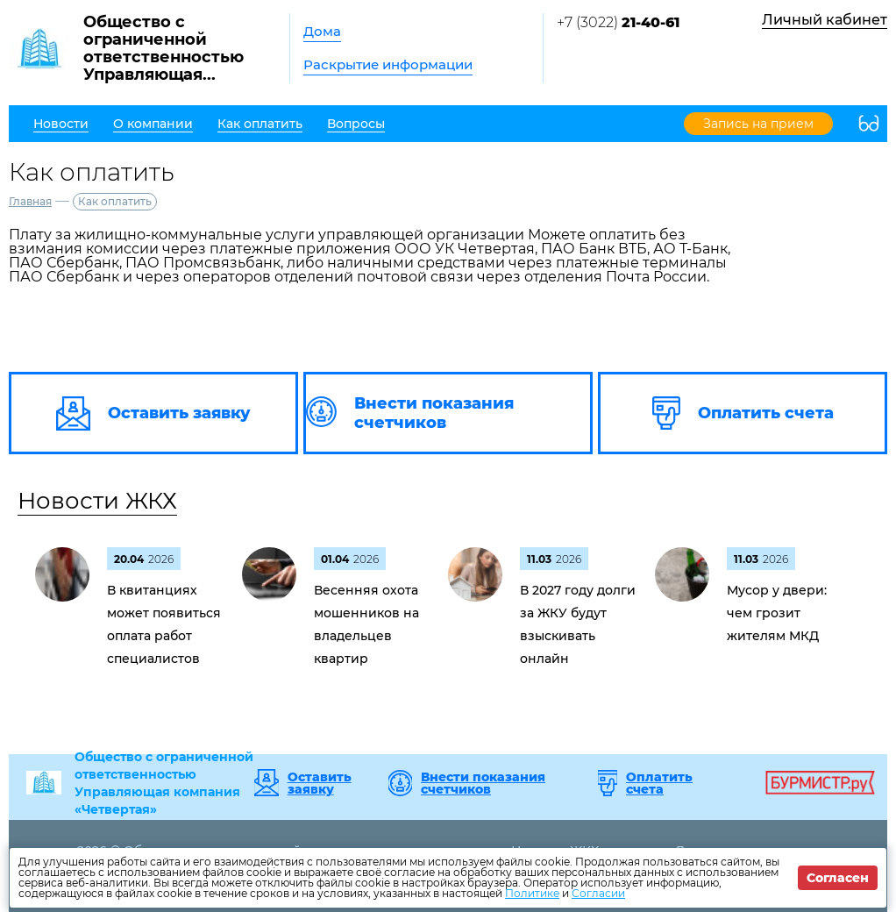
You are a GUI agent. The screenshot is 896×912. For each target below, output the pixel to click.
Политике (532, 893)
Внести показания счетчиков (483, 783)
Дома (322, 31)
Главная (30, 201)
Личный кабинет (824, 19)
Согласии (598, 893)
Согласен (838, 878)
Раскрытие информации (388, 64)
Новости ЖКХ (97, 501)
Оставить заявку (320, 783)
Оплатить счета (659, 783)
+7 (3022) (618, 22)
